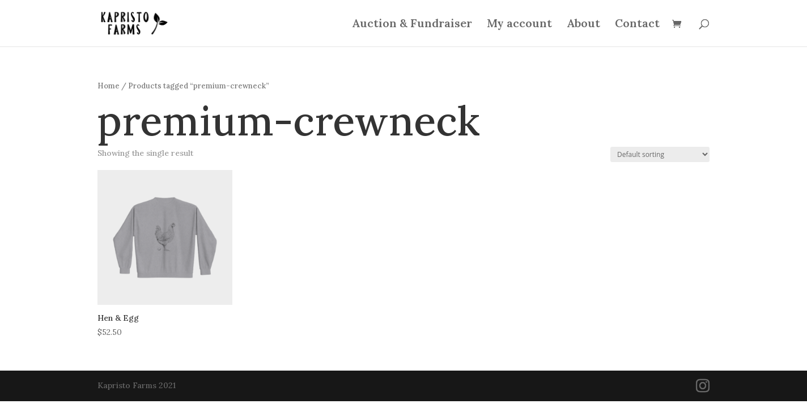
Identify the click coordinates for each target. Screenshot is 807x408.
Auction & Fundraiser (412, 24)
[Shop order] (660, 154)
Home (108, 86)
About (583, 24)
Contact (637, 24)
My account (519, 24)
